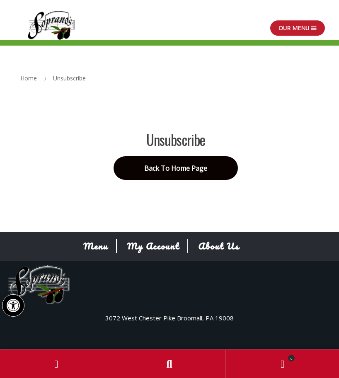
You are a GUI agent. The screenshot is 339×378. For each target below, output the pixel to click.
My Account (153, 246)
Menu (95, 246)
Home (28, 78)
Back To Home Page (175, 168)
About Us (218, 246)
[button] (13, 305)
